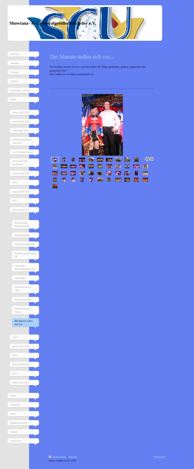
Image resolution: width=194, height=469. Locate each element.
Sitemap (72, 456)
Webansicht (159, 456)
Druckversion (58, 456)
